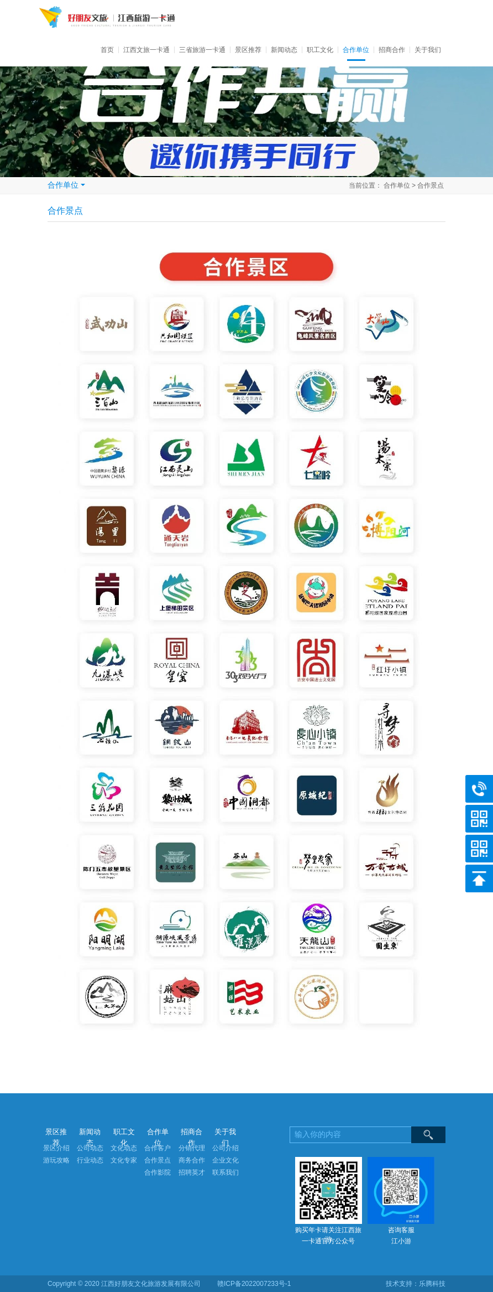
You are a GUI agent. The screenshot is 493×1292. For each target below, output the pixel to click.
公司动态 (90, 1148)
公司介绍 (225, 1148)
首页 (110, 49)
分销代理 (192, 1148)
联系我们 (225, 1172)
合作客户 (157, 1148)
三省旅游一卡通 (202, 49)
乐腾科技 (432, 1284)
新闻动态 (284, 49)
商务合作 (192, 1160)
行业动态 (90, 1160)
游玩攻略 (56, 1160)
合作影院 (157, 1172)
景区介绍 (56, 1148)
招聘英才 (192, 1172)
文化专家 (124, 1160)
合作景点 (430, 185)
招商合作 (392, 49)
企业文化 (225, 1160)
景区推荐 (248, 49)
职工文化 (320, 49)
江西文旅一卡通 (146, 49)
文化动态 (124, 1148)
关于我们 (428, 49)
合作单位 (356, 49)
